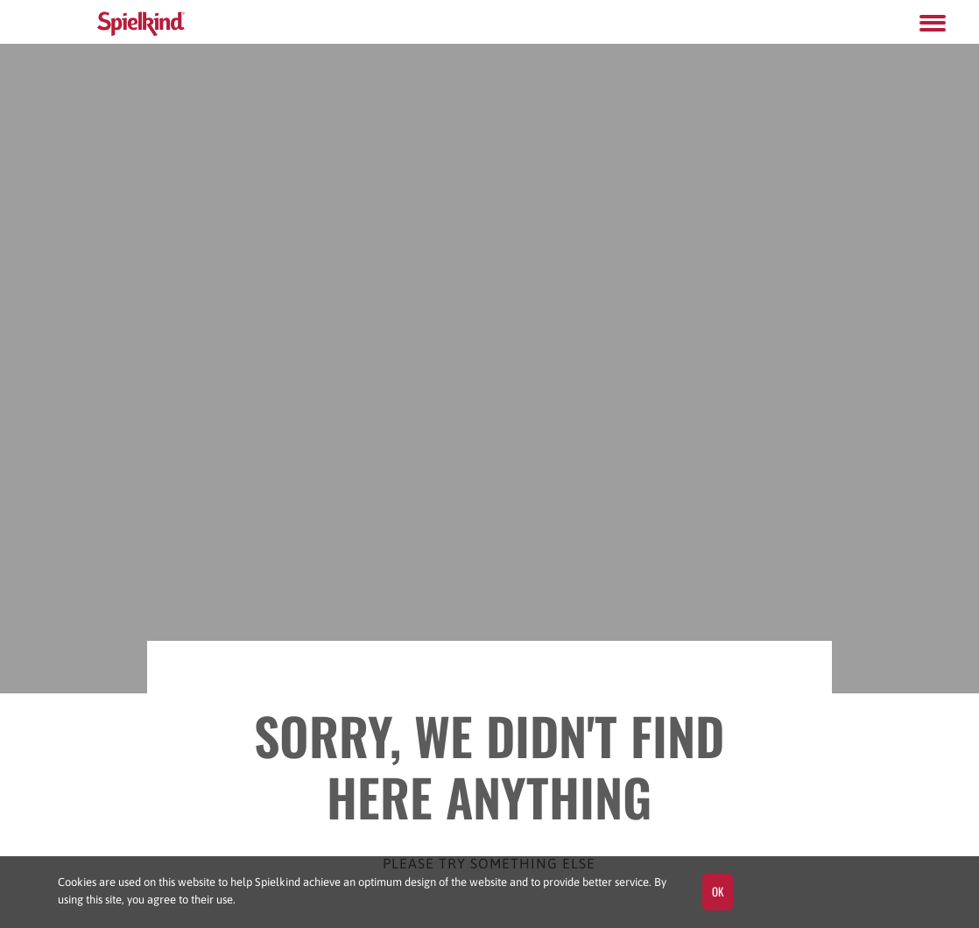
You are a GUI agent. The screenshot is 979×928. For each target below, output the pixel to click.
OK (717, 891)
